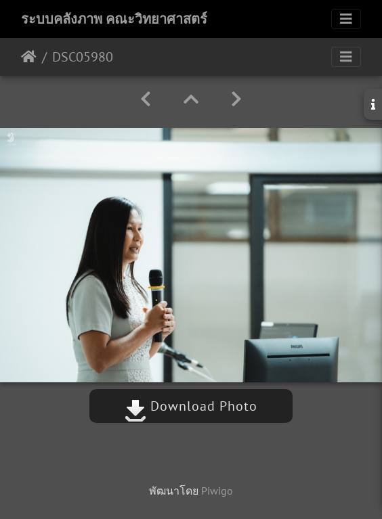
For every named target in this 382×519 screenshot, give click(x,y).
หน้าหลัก (29, 57)
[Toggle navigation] (346, 19)
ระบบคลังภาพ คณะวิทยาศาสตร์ (114, 19)
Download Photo (191, 406)
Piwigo (217, 490)
